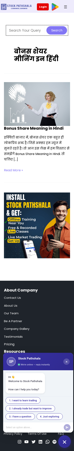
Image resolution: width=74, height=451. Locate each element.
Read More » (13, 170)
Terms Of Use (37, 434)
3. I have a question (20, 416)
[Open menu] (65, 7)
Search (56, 30)
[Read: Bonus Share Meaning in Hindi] (37, 103)
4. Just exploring (49, 416)
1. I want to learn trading (23, 400)
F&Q (61, 434)
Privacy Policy (13, 434)
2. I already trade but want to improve (30, 408)
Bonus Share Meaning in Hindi (34, 128)
